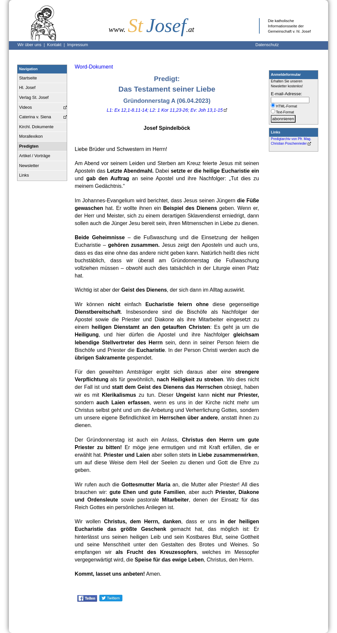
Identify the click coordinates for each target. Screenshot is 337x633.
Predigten (29, 146)
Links (24, 175)
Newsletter (29, 165)
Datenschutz (267, 44)
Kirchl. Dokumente (36, 126)
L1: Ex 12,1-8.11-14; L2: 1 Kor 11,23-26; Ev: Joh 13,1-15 (165, 110)
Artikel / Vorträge (34, 155)
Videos (25, 107)
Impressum (77, 44)
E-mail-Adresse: (286, 93)
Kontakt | (57, 44)
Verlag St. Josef (34, 97)
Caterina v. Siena (35, 116)
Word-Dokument (94, 67)
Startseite (28, 77)
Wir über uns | (32, 44)
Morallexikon (31, 136)
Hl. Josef (27, 87)
